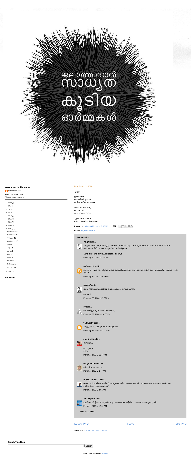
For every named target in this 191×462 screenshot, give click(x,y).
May (9, 254)
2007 (10, 271)
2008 (10, 228)
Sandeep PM (89, 398)
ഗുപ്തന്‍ (86, 242)
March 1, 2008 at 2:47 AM (94, 371)
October (10, 238)
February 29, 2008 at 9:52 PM (96, 298)
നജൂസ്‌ (86, 285)
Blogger (105, 453)
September (11, 241)
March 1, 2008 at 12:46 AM (95, 355)
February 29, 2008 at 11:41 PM (96, 330)
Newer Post (81, 424)
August (10, 244)
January (10, 267)
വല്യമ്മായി (88, 266)
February (10, 264)
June (9, 251)
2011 (10, 219)
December (11, 231)
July (9, 248)
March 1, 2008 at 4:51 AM (94, 390)
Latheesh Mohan (15, 190)
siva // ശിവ (88, 339)
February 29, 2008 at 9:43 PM (96, 276)
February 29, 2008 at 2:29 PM (96, 257)
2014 (10, 209)
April (9, 257)
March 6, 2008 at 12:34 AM (95, 406)
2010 (10, 222)
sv (84, 307)
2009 (10, 225)
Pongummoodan (91, 363)
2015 (10, 206)
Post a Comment (87, 411)
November (11, 235)
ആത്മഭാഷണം (88, 230)
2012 (10, 216)
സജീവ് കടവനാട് (91, 380)
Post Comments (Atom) (96, 430)
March (9, 261)
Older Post (179, 424)
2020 (10, 203)
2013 (10, 212)
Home (131, 424)
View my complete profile (14, 197)
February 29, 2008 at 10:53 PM (96, 314)
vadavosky (88, 323)
